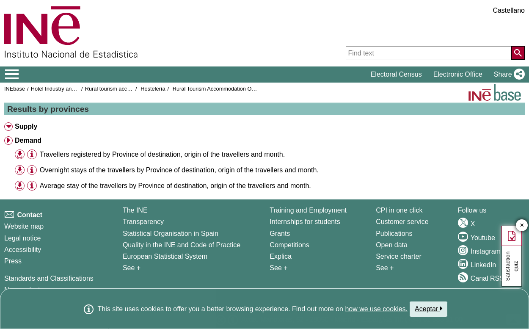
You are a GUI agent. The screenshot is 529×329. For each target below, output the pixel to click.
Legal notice (22, 238)
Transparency (143, 221)
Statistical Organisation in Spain (170, 233)
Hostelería (153, 89)
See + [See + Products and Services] (385, 267)
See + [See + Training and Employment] (278, 267)
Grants (280, 233)
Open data (392, 245)
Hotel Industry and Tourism (63, 89)
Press (13, 261)
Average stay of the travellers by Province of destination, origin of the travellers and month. (175, 185)
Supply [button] (26, 126)
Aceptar (428, 308)
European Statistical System (165, 256)
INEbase (14, 89)
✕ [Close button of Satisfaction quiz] (522, 225)
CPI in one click (399, 210)
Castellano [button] (509, 10)
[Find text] (429, 53)
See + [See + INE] (132, 267)
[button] (507, 74)
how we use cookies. (376, 308)
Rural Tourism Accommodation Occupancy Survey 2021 (239, 89)
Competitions (289, 245)
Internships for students (305, 221)
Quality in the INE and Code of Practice (181, 245)
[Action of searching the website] (518, 53)
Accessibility (22, 249)
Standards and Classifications (49, 278)
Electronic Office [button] (457, 74)
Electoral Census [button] (396, 74)
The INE (135, 210)
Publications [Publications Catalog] (394, 233)
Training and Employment (308, 210)
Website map (24, 226)
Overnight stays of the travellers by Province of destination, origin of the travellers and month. (179, 170)
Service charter (399, 256)
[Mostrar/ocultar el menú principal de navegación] (12, 74)
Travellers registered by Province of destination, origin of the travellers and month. (162, 154)
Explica (281, 256)
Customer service (402, 221)
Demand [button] (28, 140)
